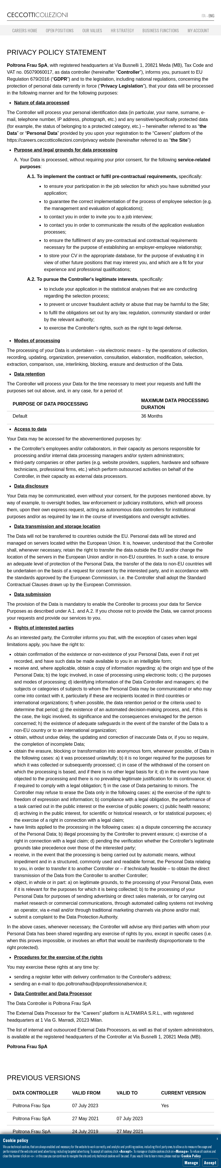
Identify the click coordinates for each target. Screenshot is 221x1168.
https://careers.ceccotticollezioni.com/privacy (52, 140)
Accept (210, 1162)
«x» (32, 1156)
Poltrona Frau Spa (31, 1105)
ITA (204, 15)
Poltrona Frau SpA (32, 1118)
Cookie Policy (191, 1156)
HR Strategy (122, 30)
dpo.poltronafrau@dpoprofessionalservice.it (101, 983)
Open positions (60, 30)
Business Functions (160, 30)
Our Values (92, 30)
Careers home (24, 30)
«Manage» (181, 1151)
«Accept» (125, 1151)
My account (198, 30)
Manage (191, 1162)
